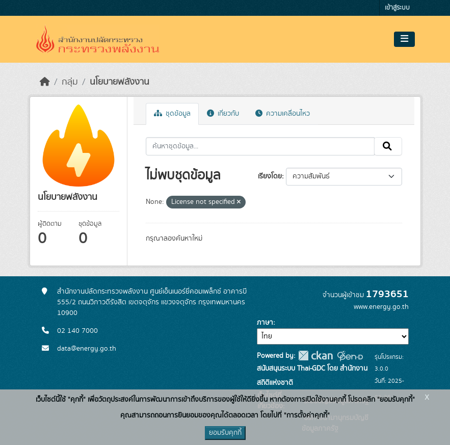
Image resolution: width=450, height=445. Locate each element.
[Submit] (388, 146)
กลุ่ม (70, 82)
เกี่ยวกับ (223, 114)
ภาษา (265, 323)
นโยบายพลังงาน (119, 82)
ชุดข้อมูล (172, 114)
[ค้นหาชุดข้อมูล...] (260, 146)
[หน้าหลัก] (45, 82)
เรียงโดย (270, 176)
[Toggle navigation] (404, 39)
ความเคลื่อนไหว (282, 114)
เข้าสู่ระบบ (397, 8)
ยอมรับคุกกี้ (225, 433)
